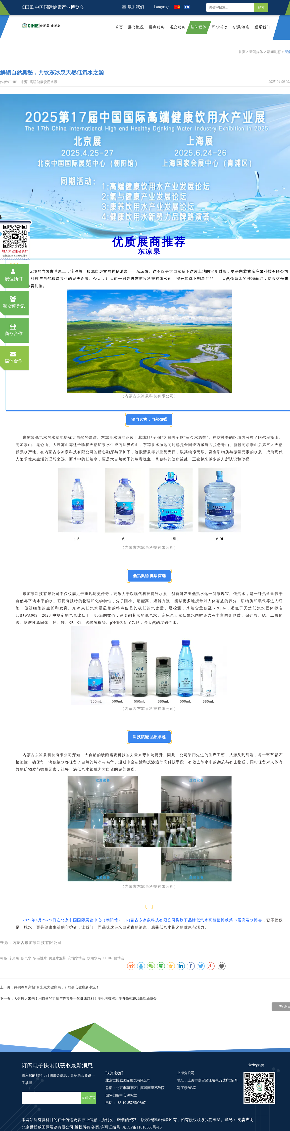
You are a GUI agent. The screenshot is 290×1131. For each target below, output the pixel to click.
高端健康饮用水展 (43, 82)
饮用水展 (94, 958)
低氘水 (26, 958)
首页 (242, 52)
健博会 (119, 958)
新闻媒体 (256, 52)
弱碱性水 (40, 958)
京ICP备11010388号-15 (142, 1127)
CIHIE (107, 958)
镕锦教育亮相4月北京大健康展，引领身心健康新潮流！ (56, 987)
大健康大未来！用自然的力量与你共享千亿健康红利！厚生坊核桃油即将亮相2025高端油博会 (85, 998)
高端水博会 (76, 958)
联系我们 (133, 7)
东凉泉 (14, 958)
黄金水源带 (57, 958)
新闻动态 (274, 52)
